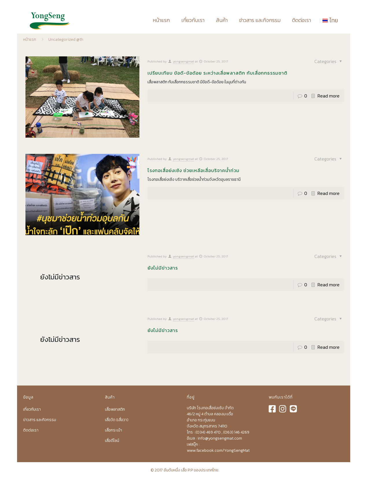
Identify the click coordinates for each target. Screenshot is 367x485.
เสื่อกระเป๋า (113, 430)
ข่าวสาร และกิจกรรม (39, 420)
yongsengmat (183, 61)
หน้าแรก (29, 39)
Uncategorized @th (65, 39)
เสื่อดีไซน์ (112, 441)
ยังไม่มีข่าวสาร (162, 267)
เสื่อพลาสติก (115, 409)
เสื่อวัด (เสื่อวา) (116, 420)
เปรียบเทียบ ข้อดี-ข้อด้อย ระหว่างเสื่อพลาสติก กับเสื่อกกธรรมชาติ (217, 72)
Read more (329, 95)
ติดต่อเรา (30, 430)
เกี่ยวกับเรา (32, 409)
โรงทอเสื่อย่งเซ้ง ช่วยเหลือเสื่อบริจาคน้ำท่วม (193, 170)
